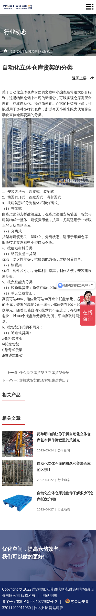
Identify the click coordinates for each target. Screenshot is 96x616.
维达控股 (15, 51)
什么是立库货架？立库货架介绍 (44, 372)
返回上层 (79, 78)
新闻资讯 (31, 51)
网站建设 (56, 607)
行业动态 (46, 51)
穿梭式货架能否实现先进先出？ (44, 380)
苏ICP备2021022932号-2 (36, 601)
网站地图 (49, 595)
